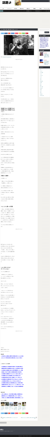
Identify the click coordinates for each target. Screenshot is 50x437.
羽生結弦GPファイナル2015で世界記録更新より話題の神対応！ (20, 408)
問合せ (41, 8)
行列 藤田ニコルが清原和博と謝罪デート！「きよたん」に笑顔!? (9, 418)
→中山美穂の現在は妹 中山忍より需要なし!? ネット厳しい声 (11, 377)
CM (40, 69)
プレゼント (41, 75)
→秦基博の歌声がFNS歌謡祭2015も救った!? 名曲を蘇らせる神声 (12, 368)
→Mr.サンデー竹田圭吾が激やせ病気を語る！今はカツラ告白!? (11, 357)
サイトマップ (9, 8)
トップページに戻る (3, 422)
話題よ (2, 429)
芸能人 (41, 89)
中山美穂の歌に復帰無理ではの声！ (44, 40)
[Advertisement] (25, 20)
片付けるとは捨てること (43, 47)
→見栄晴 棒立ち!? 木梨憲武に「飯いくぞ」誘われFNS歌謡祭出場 (12, 386)
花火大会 (41, 88)
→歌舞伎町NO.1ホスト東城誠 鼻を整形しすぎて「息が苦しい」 (11, 395)
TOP (3, 8)
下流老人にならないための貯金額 (44, 44)
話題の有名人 (22, 8)
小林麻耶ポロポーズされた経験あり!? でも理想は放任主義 (24, 408)
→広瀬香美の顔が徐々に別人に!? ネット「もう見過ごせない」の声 (12, 384)
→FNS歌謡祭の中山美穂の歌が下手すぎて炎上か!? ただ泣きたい (12, 379)
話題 (40, 92)
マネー (41, 76)
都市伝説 (15, 8)
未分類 (41, 82)
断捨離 (34, 8)
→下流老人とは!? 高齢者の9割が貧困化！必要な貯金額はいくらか (12, 397)
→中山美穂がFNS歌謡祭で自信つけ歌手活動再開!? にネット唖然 (12, 370)
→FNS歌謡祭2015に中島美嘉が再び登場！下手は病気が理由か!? (12, 366)
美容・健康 (41, 86)
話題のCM (28, 8)
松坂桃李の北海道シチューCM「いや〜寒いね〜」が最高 (11, 408)
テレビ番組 (41, 72)
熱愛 (40, 85)
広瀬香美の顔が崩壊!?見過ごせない (44, 39)
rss (49, 1)
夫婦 (40, 79)
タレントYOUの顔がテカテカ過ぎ (44, 43)
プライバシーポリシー (47, 9)
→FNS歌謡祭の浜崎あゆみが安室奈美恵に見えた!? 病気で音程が (12, 382)
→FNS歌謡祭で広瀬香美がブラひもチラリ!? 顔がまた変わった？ (12, 373)
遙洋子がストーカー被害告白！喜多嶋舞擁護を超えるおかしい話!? (15, 408)
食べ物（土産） (42, 95)
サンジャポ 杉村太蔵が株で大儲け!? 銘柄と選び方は (7, 407)
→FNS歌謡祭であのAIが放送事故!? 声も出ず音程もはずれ (11, 375)
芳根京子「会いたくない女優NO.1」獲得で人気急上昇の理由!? (28, 418)
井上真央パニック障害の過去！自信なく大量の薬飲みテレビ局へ (46, 56)
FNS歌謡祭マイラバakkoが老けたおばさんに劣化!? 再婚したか (2, 408)
